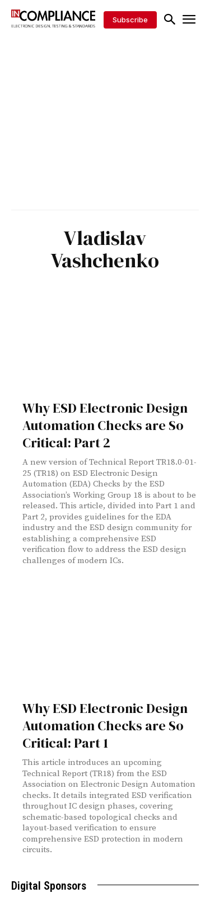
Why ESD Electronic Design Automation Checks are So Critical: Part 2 (105, 425)
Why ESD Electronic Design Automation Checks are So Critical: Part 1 (105, 725)
